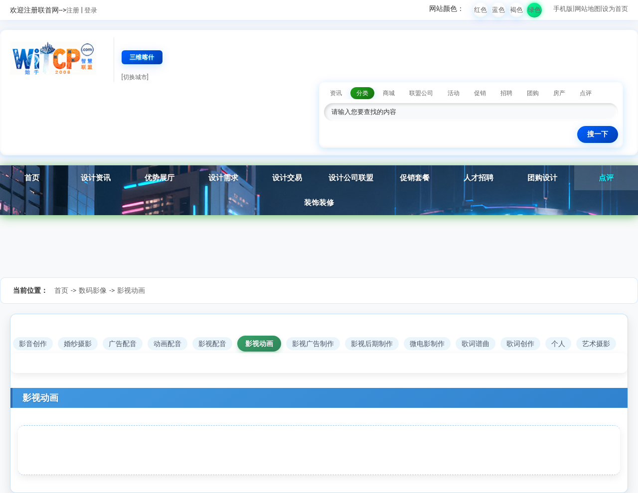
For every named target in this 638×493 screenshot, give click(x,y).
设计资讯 (96, 177)
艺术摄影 (596, 344)
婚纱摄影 (78, 344)
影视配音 (212, 344)
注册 (72, 10)
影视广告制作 (313, 344)
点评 (606, 177)
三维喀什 (142, 57)
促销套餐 (415, 177)
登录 (90, 10)
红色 (480, 9)
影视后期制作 (372, 344)
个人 (558, 344)
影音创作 (33, 344)
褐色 (516, 9)
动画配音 (167, 344)
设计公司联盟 (350, 177)
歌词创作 (520, 344)
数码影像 (93, 290)
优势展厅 (159, 177)
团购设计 (542, 177)
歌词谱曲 (475, 344)
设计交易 (287, 177)
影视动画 (131, 290)
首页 (31, 177)
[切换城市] (135, 77)
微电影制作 (427, 344)
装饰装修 (319, 202)
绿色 (534, 9)
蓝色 (498, 9)
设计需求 (223, 177)
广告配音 (123, 344)
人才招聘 (478, 177)
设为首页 (615, 8)
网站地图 (588, 8)
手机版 (563, 8)
